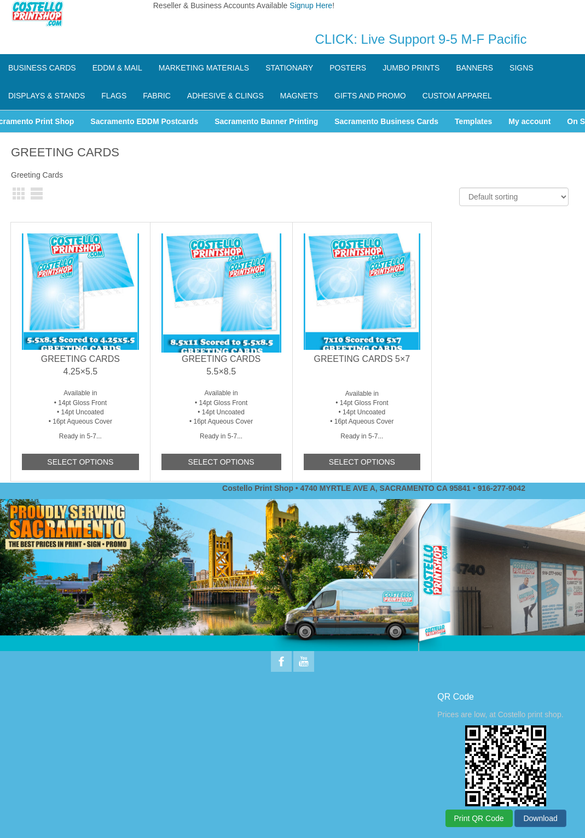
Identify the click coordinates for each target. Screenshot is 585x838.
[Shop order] (514, 196)
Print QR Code (479, 818)
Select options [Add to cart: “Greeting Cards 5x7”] (362, 462)
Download (540, 818)
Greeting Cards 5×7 (362, 359)
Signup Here (310, 5)
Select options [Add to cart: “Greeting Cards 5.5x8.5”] (221, 462)
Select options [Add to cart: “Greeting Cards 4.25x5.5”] (80, 462)
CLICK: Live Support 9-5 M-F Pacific (421, 39)
